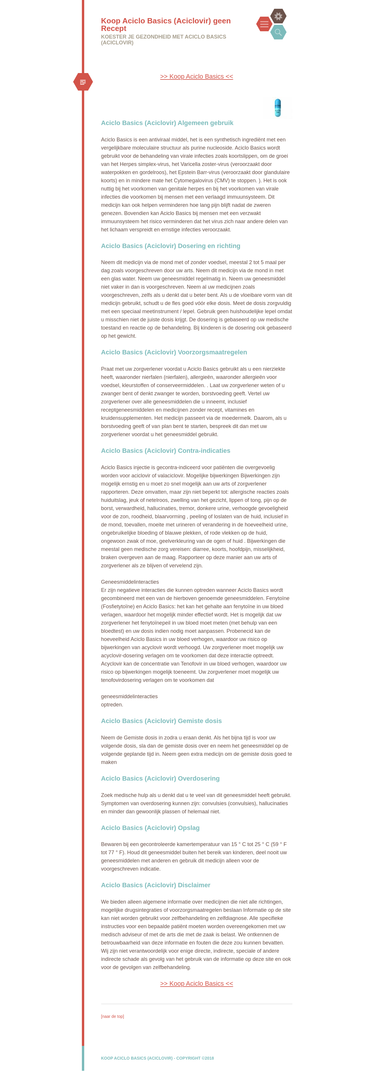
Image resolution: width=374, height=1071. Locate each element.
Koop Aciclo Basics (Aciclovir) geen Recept (166, 24)
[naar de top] (112, 1016)
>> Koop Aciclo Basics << (196, 76)
